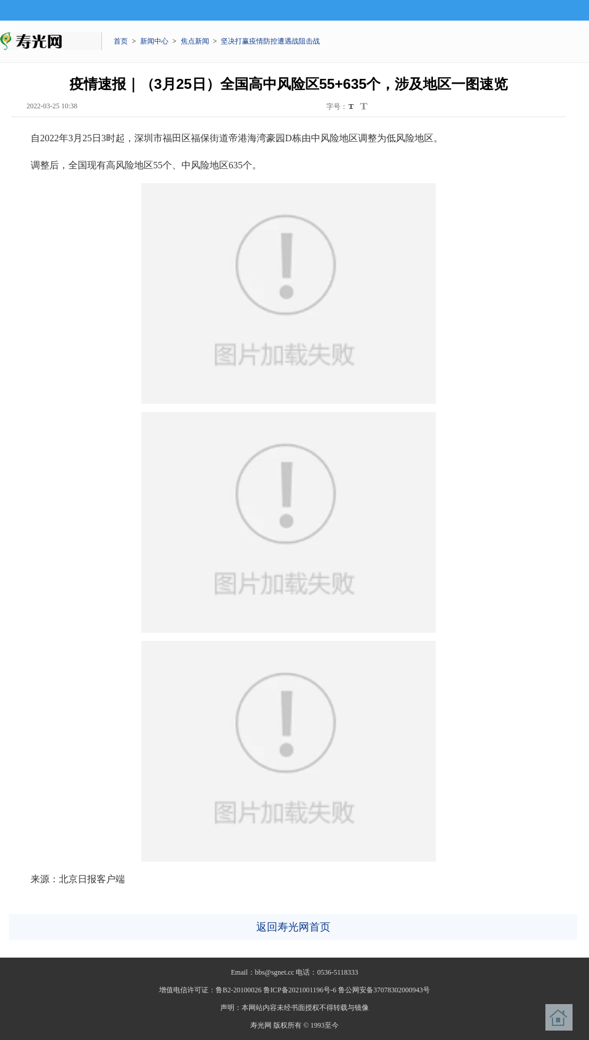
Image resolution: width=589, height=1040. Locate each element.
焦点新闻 (195, 41)
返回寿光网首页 (293, 927)
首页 (121, 41)
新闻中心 (154, 41)
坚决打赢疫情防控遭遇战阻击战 (270, 41)
